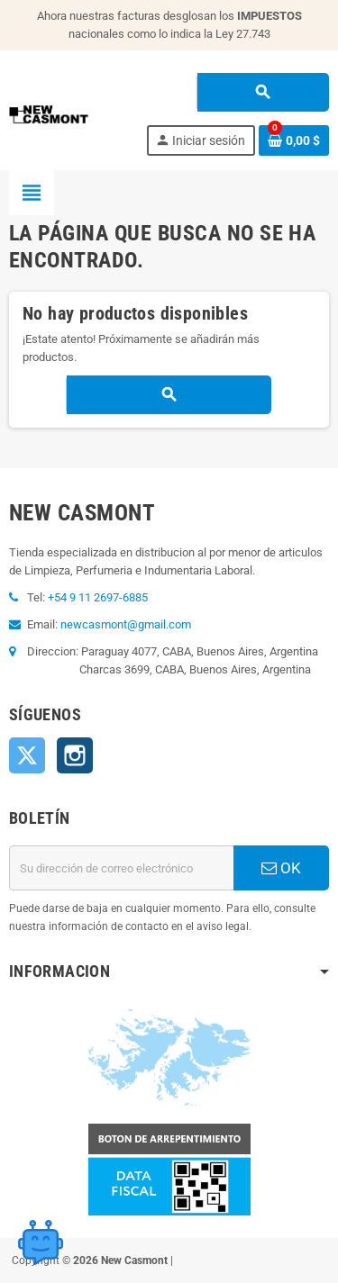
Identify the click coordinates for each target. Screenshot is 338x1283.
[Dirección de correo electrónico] (121, 867)
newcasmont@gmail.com (125, 624)
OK (281, 868)
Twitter (27, 755)
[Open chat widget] (40, 1242)
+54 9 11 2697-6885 (98, 597)
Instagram (75, 755)
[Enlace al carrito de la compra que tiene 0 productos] (294, 140)
